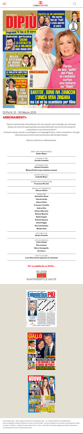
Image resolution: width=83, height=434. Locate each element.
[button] (38, 105)
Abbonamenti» (15, 117)
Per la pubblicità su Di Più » (41, 266)
